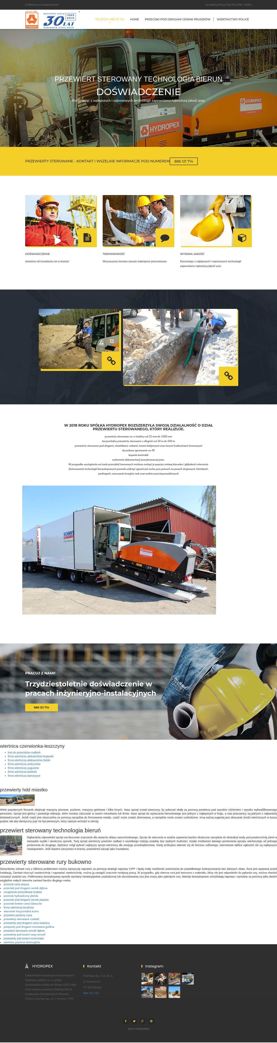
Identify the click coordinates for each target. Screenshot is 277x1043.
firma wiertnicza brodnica (19, 908)
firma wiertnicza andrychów (24, 764)
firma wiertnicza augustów (23, 768)
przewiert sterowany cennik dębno (24, 931)
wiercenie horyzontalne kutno (21, 911)
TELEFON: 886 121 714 (109, 19)
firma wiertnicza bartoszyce (24, 776)
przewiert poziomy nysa (18, 915)
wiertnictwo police (233, 19)
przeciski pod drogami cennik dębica (25, 888)
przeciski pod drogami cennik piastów (26, 900)
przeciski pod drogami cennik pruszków (178, 19)
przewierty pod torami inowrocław (24, 939)
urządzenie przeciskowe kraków (23, 892)
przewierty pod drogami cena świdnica (27, 923)
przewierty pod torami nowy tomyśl (24, 935)
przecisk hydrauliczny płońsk (21, 896)
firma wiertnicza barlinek (22, 772)
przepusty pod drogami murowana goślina (29, 927)
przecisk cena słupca (16, 884)
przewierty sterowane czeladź (21, 919)
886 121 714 (183, 161)
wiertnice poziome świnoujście (22, 942)
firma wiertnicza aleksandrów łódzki (29, 760)
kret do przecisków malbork (24, 753)
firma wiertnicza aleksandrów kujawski (31, 756)
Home (134, 19)
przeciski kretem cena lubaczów (23, 904)
